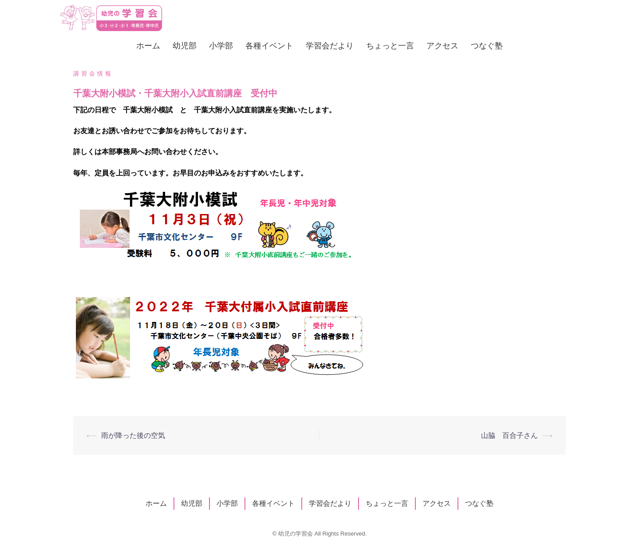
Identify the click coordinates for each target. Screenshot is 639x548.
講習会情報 (93, 73)
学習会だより (330, 45)
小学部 (221, 45)
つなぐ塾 (487, 45)
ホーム (148, 45)
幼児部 (185, 45)
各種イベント (269, 45)
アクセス (442, 45)
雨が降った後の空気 (133, 435)
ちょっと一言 (390, 45)
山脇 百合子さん (509, 435)
